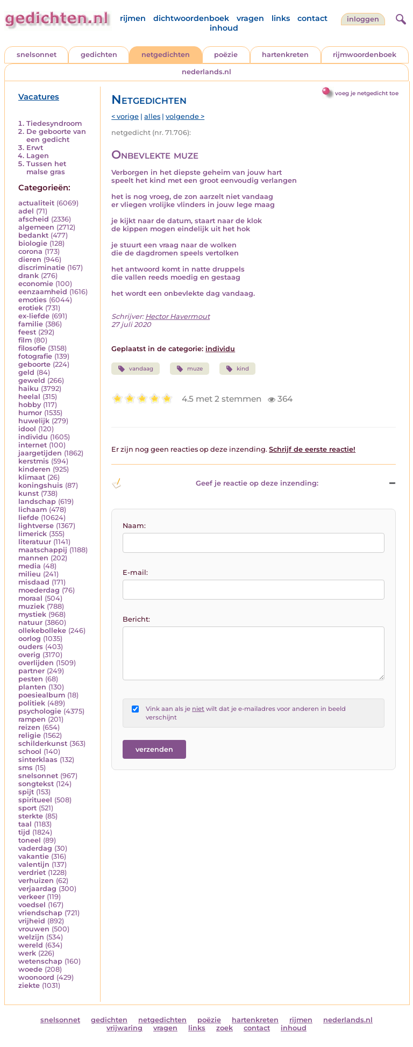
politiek (31, 703)
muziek (31, 606)
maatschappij (42, 550)
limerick (32, 534)
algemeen (36, 227)
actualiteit (36, 203)
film (25, 340)
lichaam (32, 509)
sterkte (30, 816)
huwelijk (33, 421)
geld (26, 372)
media (29, 566)
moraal (30, 598)
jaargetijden (40, 453)
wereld (30, 945)
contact (312, 18)
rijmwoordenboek (364, 55)
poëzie (226, 55)
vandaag (135, 369)
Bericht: (136, 619)
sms (25, 768)
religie (29, 735)
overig (29, 655)
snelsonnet (36, 55)
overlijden (36, 663)
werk (27, 953)
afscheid (33, 219)
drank (28, 276)
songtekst (36, 784)
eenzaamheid (42, 292)
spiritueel (35, 800)
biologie (32, 243)
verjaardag (37, 889)
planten (32, 687)
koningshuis (40, 485)
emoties (32, 300)
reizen (29, 727)
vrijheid (31, 921)
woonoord (36, 977)
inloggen (363, 19)
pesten (30, 679)
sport (27, 808)
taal (25, 824)
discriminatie (41, 267)
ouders (30, 647)
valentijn (33, 864)
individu (33, 437)
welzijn (31, 937)
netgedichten (165, 55)
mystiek (32, 614)
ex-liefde (33, 316)
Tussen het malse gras (46, 168)
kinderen (34, 469)
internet (32, 445)
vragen (250, 18)
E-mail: (135, 572)
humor (30, 413)
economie (35, 284)
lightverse (36, 526)
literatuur (34, 542)
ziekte (29, 985)
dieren (29, 259)
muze (189, 369)
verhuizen (36, 881)
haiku (28, 388)
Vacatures (38, 97)
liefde (28, 518)
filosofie (32, 348)
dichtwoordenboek (191, 18)
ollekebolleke (42, 630)
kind (237, 369)
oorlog (29, 639)
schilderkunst (42, 743)
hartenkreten (285, 55)
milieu (29, 574)
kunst (28, 493)
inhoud (224, 28)
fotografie (35, 356)
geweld (31, 380)
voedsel (32, 905)
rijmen (133, 18)
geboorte (34, 364)
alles (152, 116)
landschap (37, 501)
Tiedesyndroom (54, 123)
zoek (224, 1028)
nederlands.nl (206, 72)
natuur (30, 622)
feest (27, 332)
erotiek (30, 308)
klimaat (31, 477)
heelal (29, 397)
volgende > (185, 116)
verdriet (32, 872)
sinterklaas (38, 760)
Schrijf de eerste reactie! (312, 449)
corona (30, 251)
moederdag (39, 590)
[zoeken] (399, 17)
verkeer (31, 897)
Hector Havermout (177, 316)
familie (30, 324)
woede (30, 969)
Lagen (37, 156)
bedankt (33, 235)
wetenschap (40, 961)
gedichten (99, 55)
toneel (29, 840)
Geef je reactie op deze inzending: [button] (214, 483)
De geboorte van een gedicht (56, 135)
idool (27, 429)
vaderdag (35, 848)
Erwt (34, 148)
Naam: (134, 526)
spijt (26, 792)
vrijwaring (124, 1028)
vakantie (33, 856)
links (281, 18)
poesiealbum (41, 695)
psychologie (39, 711)
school (29, 751)
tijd (24, 832)
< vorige (125, 116)
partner (31, 671)
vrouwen (33, 929)
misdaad (33, 582)
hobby (29, 405)
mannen (33, 558)
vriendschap (40, 913)
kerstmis (33, 461)
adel (26, 211)
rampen (32, 719)
